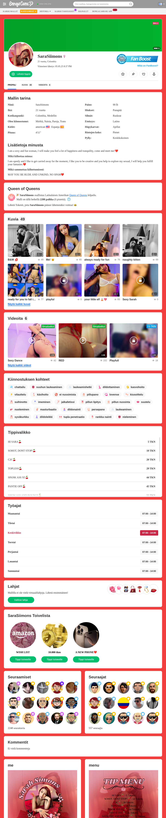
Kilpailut (83, 11)
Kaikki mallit (10, 11)
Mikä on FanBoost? (147, 65)
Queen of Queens (78, 195)
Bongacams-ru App (103, 11)
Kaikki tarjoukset (65, 11)
